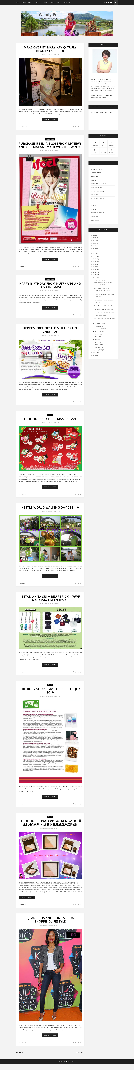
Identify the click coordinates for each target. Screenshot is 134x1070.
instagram (111, 143)
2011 (94, 275)
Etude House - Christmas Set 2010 (50, 423)
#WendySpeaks (95, 169)
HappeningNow (50, 139)
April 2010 (97, 342)
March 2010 (98, 344)
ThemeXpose (71, 1067)
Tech (92, 205)
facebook (95, 143)
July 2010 (97, 334)
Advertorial (95, 173)
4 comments (22, 406)
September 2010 (99, 329)
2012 (94, 272)
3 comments (22, 319)
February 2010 (99, 347)
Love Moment (95, 194)
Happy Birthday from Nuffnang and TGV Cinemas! (50, 289)
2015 (94, 264)
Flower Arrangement (98, 184)
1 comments (22, 271)
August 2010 (98, 331)
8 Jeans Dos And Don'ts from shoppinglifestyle (50, 925)
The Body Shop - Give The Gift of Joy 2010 (50, 695)
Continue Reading (50, 119)
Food (58, 2)
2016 (94, 261)
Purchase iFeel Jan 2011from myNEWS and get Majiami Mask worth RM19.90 (50, 147)
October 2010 (98, 326)
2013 (94, 269)
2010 (94, 277)
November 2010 (99, 323)
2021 (94, 248)
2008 (94, 355)
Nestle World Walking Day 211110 (50, 512)
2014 (94, 267)
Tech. (92, 209)
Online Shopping (96, 198)
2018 (94, 256)
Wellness (94, 220)
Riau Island (94, 202)
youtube (111, 150)
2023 (94, 243)
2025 (94, 238)
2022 (94, 245)
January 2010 (98, 350)
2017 (94, 259)
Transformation (96, 213)
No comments (23, 127)
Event (30, 2)
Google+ (95, 150)
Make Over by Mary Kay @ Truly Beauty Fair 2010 (50, 49)
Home (17, 2)
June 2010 (97, 336)
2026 (94, 235)
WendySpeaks (67, 2)
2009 (94, 352)
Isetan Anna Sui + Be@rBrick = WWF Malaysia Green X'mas (50, 603)
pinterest (103, 150)
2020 (94, 251)
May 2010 (97, 339)
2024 (94, 240)
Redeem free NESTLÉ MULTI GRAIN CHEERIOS (50, 334)
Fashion (44, 2)
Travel (52, 2)
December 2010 (99, 280)
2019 (94, 253)
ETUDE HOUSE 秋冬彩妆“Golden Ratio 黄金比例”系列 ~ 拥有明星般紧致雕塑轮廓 (50, 828)
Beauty (37, 2)
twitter (103, 143)
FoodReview (95, 187)
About (24, 2)
